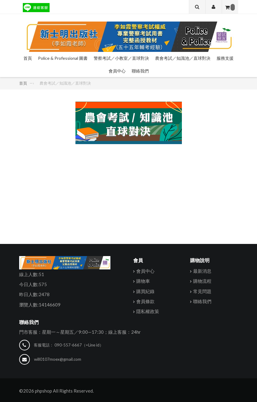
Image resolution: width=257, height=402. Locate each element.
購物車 (143, 281)
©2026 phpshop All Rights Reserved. (56, 391)
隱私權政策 (147, 311)
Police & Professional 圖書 (63, 58)
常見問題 (202, 291)
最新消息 (202, 271)
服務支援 (225, 58)
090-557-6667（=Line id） (78, 345)
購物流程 (202, 281)
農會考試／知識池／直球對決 (182, 58)
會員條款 (145, 301)
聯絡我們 (140, 70)
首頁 (27, 58)
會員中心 (117, 70)
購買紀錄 (145, 291)
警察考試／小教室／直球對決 (121, 58)
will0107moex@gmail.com (57, 359)
